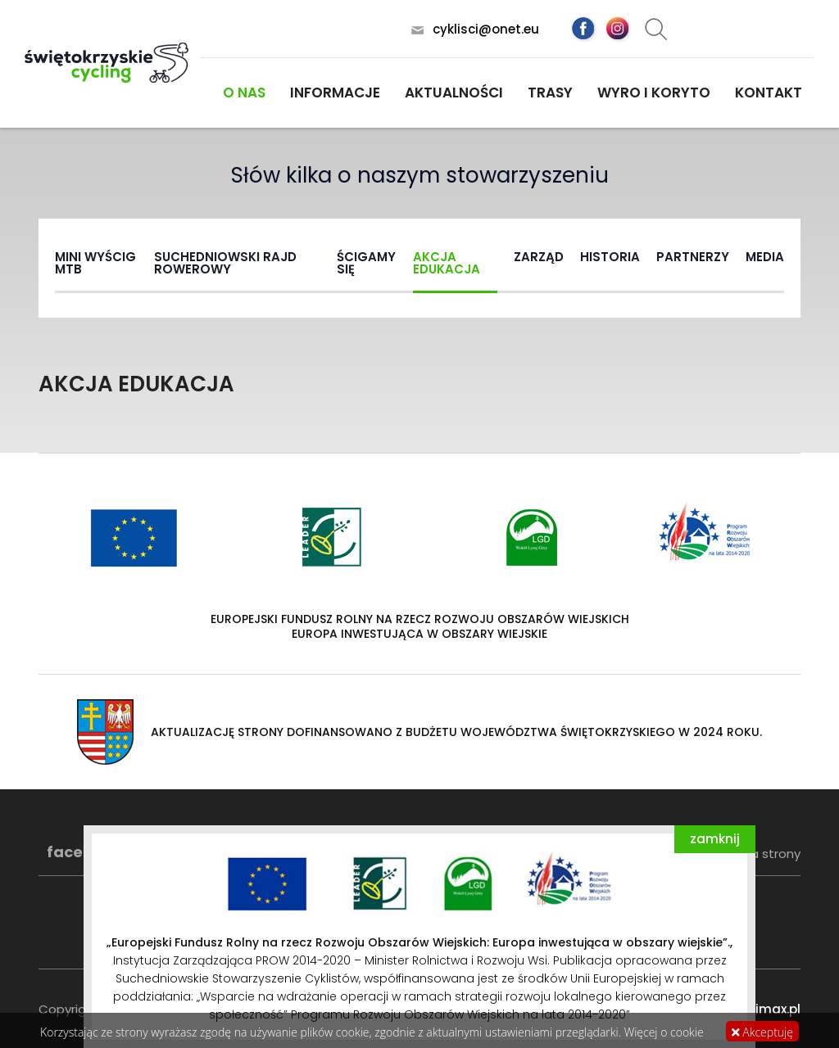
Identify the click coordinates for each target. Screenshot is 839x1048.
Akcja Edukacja (446, 263)
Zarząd (539, 256)
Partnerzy (692, 256)
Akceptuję (762, 1032)
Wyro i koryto (653, 92)
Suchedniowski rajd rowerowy (225, 263)
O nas (244, 92)
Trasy (550, 92)
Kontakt (768, 92)
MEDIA (765, 256)
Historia (610, 256)
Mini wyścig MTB (95, 263)
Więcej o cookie (664, 1032)
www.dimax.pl (757, 1009)
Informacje (335, 92)
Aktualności (454, 92)
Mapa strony (762, 853)
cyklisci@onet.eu (486, 29)
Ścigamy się (366, 263)
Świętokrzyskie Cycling (106, 63)
